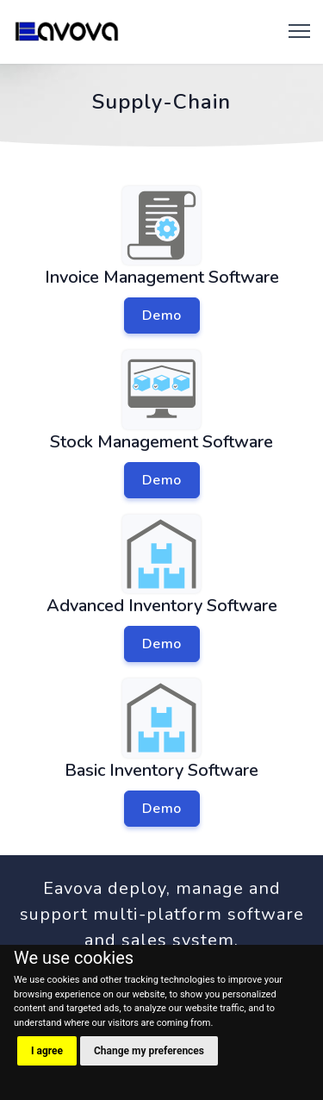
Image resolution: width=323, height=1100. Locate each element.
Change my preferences (149, 1051)
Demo (162, 315)
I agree (47, 1051)
